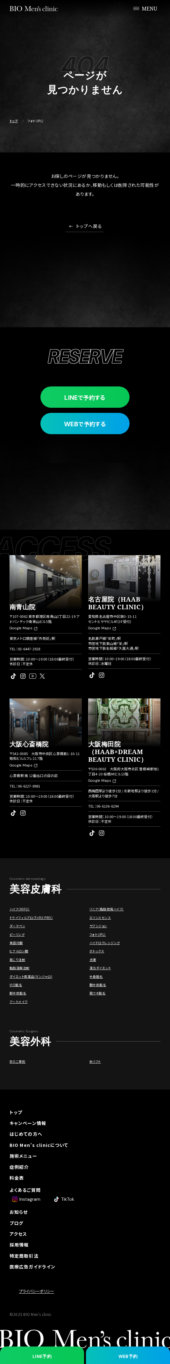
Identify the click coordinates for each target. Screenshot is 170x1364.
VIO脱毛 (16, 984)
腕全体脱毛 (97, 984)
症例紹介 (19, 1167)
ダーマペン (17, 925)
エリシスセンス (100, 917)
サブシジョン (98, 925)
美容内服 (16, 942)
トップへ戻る (89, 226)
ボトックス (96, 951)
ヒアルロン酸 (19, 951)
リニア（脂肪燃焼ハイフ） (106, 909)
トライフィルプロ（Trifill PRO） (31, 917)
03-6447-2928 (29, 648)
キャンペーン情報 (28, 1123)
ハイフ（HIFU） (20, 909)
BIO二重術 (17, 1061)
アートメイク (19, 1001)
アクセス (18, 1234)
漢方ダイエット (100, 967)
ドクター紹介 (23, 1201)
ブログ (16, 1223)
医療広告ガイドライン (32, 1266)
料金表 (17, 1178)
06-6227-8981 (29, 785)
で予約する (84, 397)
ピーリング (17, 934)
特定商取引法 (24, 1256)
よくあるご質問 (25, 1190)
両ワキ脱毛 (97, 993)
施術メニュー (23, 1156)
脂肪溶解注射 (20, 967)
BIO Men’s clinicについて (39, 1145)
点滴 (92, 959)
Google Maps (24, 628)
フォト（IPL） (97, 934)
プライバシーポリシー (36, 1291)
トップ (14, 120)
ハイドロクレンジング (104, 942)
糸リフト (95, 1061)
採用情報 (19, 1244)
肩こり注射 (17, 959)
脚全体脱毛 (18, 993)
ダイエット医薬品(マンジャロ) (31, 976)
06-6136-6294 (107, 806)
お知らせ (19, 1212)
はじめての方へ (26, 1134)
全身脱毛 (96, 976)
